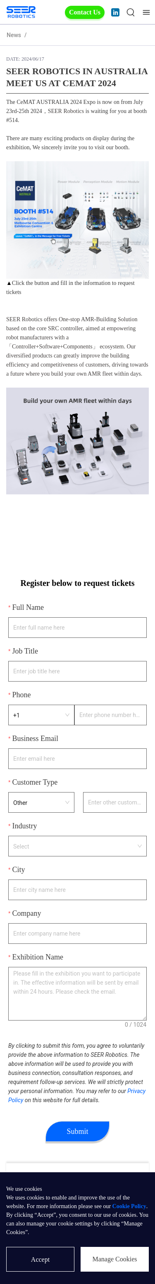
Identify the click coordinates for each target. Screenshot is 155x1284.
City (18, 869)
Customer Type (34, 782)
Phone (21, 695)
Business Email (35, 738)
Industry (24, 826)
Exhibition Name (37, 957)
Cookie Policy (129, 1206)
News (14, 35)
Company (26, 913)
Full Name (28, 607)
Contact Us (84, 12)
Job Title (25, 651)
